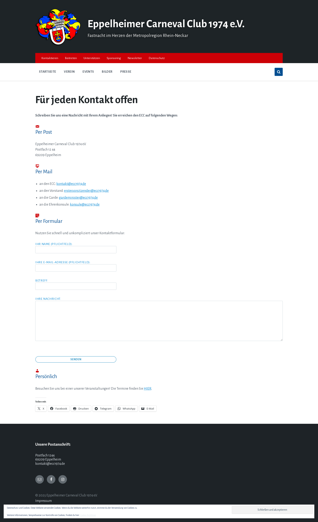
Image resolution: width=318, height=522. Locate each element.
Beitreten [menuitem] (71, 58)
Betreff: (159, 284)
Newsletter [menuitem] (135, 58)
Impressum (43, 501)
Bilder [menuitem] (107, 71)
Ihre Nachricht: (159, 319)
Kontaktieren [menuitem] (49, 58)
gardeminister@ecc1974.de (78, 198)
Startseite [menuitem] (47, 71)
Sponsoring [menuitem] (114, 58)
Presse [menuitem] (125, 71)
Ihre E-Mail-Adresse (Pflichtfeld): (75, 265)
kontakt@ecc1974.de (71, 184)
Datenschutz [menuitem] (157, 58)
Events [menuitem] (88, 71)
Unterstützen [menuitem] (92, 58)
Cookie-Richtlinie (88, 515)
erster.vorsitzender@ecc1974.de (86, 191)
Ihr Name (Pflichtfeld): (159, 247)
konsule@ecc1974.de (85, 204)
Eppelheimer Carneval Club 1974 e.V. (166, 23)
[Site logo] (58, 44)
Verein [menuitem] (69, 71)
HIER (147, 388)
